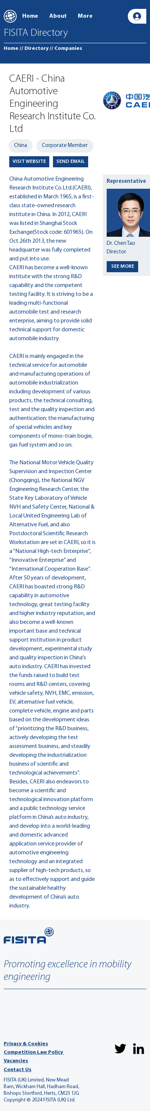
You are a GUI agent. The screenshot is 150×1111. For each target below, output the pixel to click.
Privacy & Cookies (26, 1044)
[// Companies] (66, 48)
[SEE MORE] (122, 266)
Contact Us (17, 1070)
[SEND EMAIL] (70, 161)
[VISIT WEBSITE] (29, 161)
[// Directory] (34, 48)
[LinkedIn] (138, 1048)
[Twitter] (120, 1048)
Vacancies (16, 1061)
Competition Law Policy (34, 1052)
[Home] (11, 48)
